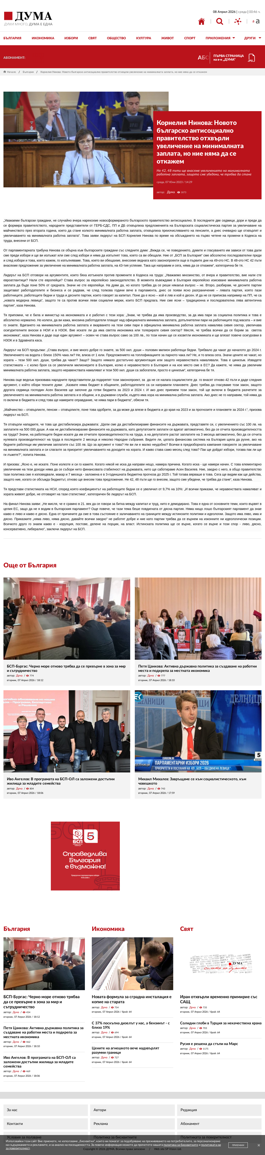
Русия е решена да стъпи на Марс (209, 1044)
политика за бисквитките (181, 1145)
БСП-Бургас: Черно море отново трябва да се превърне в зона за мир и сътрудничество (41, 1002)
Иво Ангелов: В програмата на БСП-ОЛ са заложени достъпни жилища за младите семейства (39, 1062)
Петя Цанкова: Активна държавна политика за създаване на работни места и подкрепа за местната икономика (43, 1032)
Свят (186, 929)
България (28, 72)
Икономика (108, 929)
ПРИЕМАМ (238, 1145)
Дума (171, 192)
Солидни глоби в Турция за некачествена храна (221, 1023)
